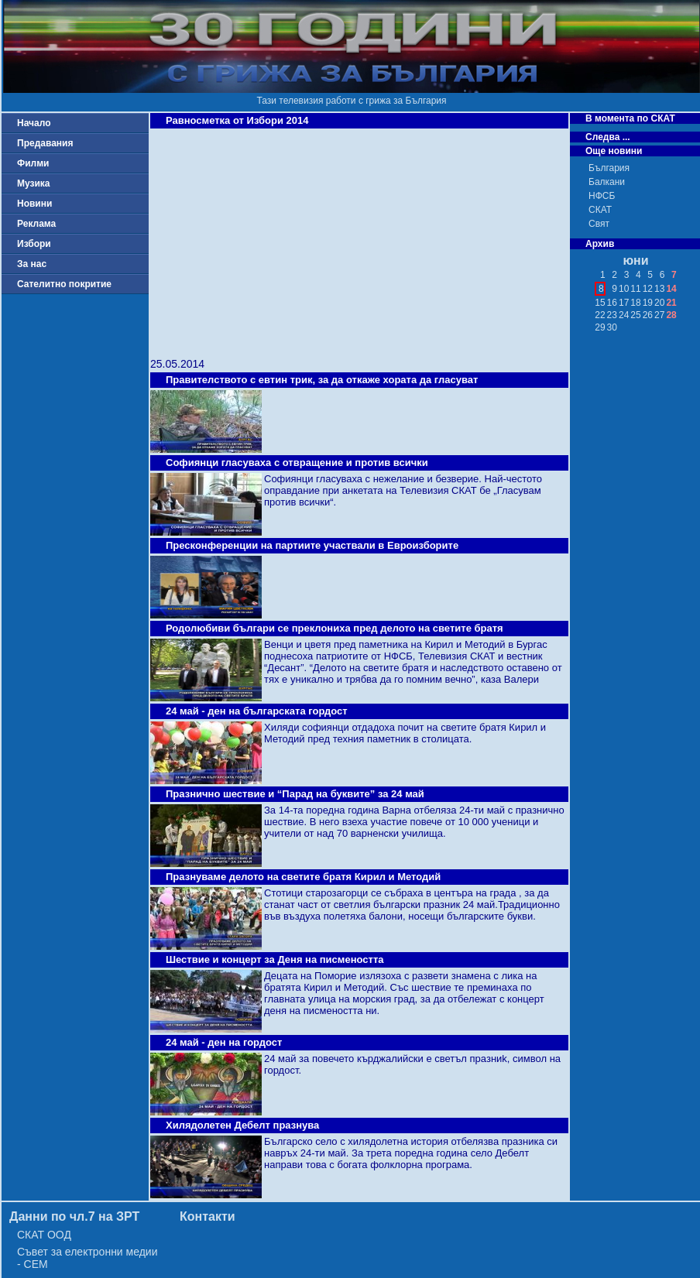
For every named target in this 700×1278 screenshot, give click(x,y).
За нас (31, 264)
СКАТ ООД (44, 1234)
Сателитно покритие (64, 284)
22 (600, 315)
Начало (33, 123)
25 (635, 315)
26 (648, 315)
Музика (33, 183)
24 (624, 315)
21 (671, 302)
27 (659, 315)
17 (624, 302)
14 (671, 288)
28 (671, 315)
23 (612, 315)
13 (659, 288)
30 (612, 327)
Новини (34, 203)
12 (648, 288)
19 (648, 302)
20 (659, 302)
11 (635, 288)
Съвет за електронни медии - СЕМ (87, 1257)
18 (635, 302)
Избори (34, 243)
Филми (33, 163)
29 (600, 327)
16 (612, 302)
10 (624, 288)
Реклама (36, 223)
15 (600, 302)
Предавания (45, 143)
